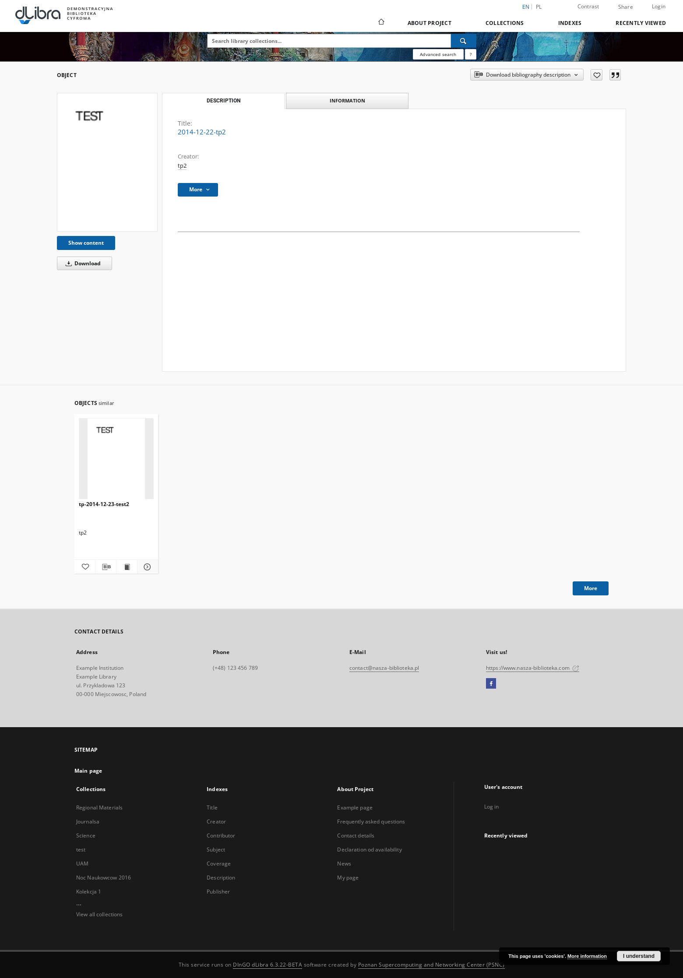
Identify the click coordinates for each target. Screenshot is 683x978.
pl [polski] (539, 7)
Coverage (219, 863)
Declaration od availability (369, 849)
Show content (86, 242)
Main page (88, 770)
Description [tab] (223, 101)
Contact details (355, 835)
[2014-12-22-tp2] (107, 162)
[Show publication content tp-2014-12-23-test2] (126, 567)
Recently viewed (641, 23)
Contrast (588, 6)
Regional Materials (99, 807)
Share (625, 7)
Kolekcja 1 (88, 891)
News (344, 863)
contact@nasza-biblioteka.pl (384, 668)
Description (221, 877)
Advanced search (438, 54)
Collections (505, 23)
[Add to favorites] (596, 75)
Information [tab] (347, 100)
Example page (354, 807)
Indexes (570, 23)
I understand (639, 956)
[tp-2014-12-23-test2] (116, 459)
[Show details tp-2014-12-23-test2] (146, 567)
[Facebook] (491, 684)
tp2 (182, 165)
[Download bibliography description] (105, 567)
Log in (491, 806)
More (590, 588)
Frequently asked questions (371, 821)
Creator (216, 821)
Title (212, 807)
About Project (429, 23)
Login (658, 6)
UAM (82, 863)
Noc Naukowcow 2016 (103, 877)
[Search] (463, 41)
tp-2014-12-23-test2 (104, 504)
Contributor (221, 835)
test (80, 849)
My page (348, 877)
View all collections (99, 914)
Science (85, 835)
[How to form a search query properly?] (470, 54)
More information (587, 956)
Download (82, 263)
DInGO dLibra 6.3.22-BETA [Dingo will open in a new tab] (267, 964)
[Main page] (381, 22)
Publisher (218, 891)
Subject (216, 849)
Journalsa (87, 821)
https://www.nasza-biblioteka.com (532, 668)
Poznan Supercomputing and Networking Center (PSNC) (431, 964)
